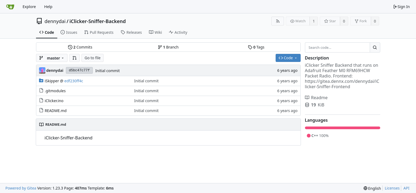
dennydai (55, 21)
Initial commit (107, 70)
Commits (80, 47)
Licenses (392, 188)
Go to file (92, 57)
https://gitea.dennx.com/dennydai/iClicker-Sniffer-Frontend (342, 84)
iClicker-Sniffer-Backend (97, 21)
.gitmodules (55, 90)
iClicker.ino (54, 100)
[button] (74, 58)
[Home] (10, 7)
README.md (56, 110)
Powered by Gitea (20, 188)
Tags (256, 47)
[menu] (372, 188)
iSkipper (52, 80)
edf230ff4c (73, 80)
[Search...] (375, 47)
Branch (168, 47)
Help (48, 6)
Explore (29, 6)
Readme (316, 97)
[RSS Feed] (277, 21)
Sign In (401, 6)
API (406, 188)
